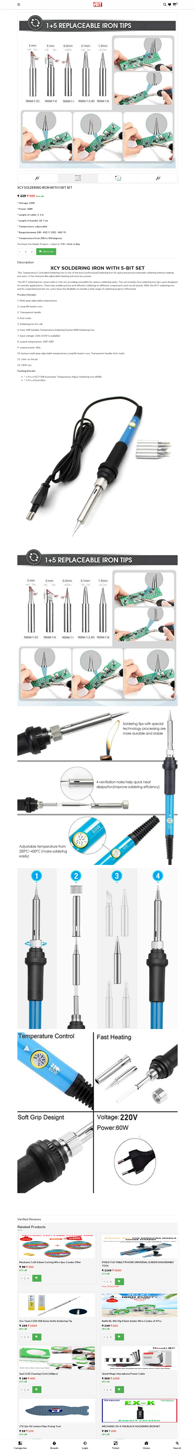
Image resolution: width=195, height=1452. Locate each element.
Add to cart (46, 251)
